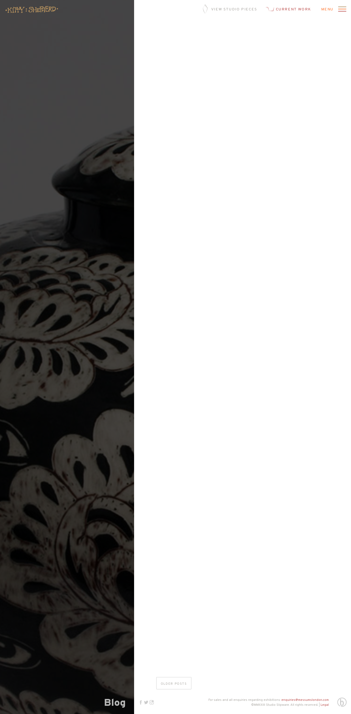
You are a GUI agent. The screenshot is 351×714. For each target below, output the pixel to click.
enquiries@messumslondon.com (305, 700)
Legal (325, 705)
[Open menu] (341, 9)
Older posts (174, 684)
